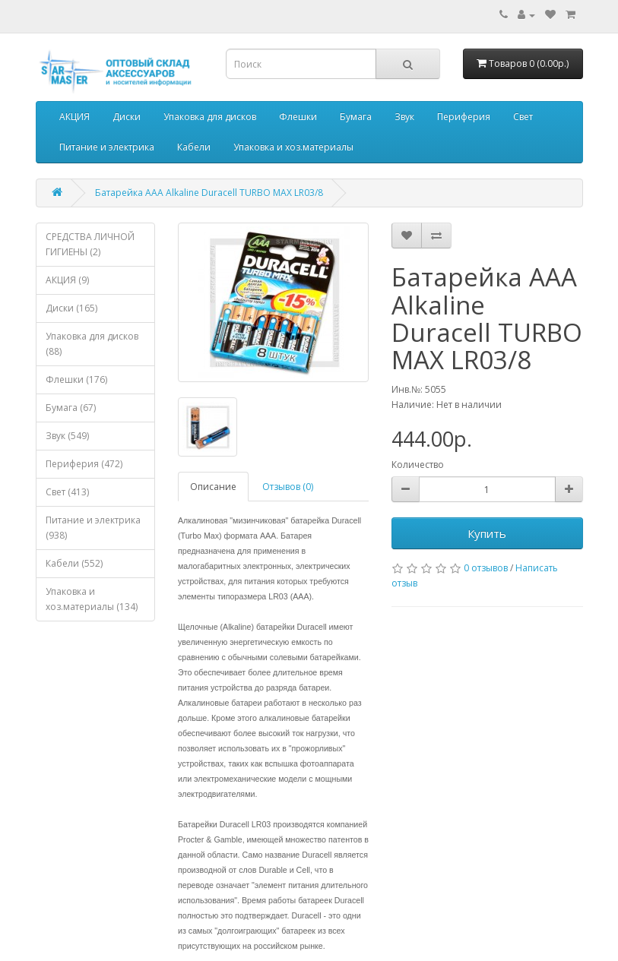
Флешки (298, 116)
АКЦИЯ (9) (67, 279)
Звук (404, 116)
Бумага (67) (71, 407)
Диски (127, 116)
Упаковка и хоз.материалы (293, 147)
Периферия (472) (84, 463)
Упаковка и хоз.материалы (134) (92, 599)
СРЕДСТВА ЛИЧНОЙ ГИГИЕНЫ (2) (90, 244)
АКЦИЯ (74, 116)
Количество (417, 464)
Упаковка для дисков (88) (92, 344)
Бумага (356, 116)
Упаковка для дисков (209, 116)
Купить (486, 533)
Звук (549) (67, 435)
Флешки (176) (76, 379)
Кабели (194, 147)
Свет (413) (67, 491)
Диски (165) (71, 308)
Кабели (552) (74, 563)
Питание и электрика (106, 147)
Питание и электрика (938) (93, 528)
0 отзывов (486, 567)
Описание (213, 486)
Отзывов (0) (287, 486)
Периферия (463, 116)
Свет (523, 116)
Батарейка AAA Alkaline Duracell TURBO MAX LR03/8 (209, 192)
